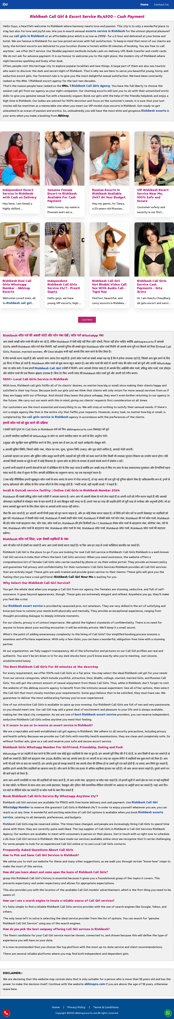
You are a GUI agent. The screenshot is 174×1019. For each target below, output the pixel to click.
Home (144, 4)
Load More (87, 319)
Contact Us (161, 4)
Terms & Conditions (106, 1007)
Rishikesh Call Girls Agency (91, 86)
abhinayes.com (94, 984)
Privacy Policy (76, 1007)
